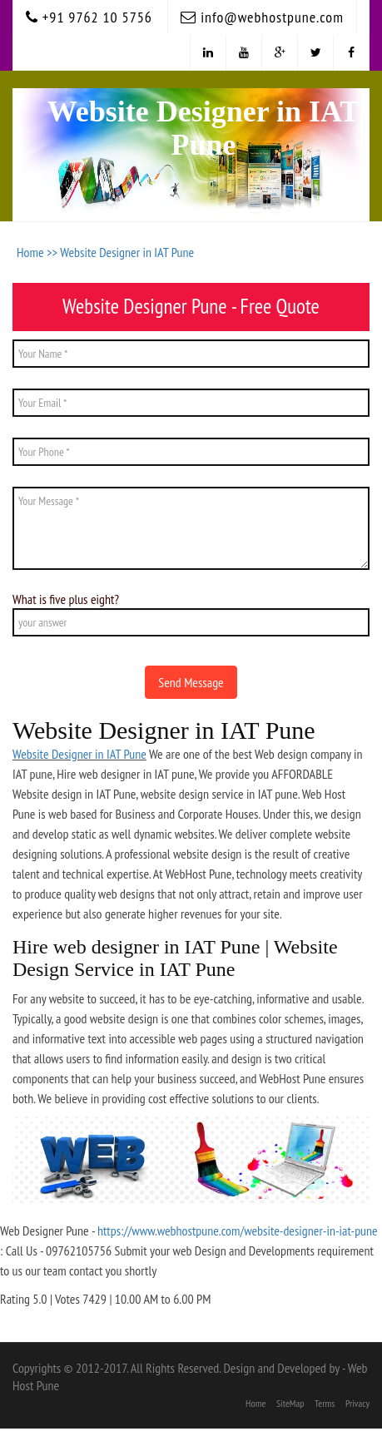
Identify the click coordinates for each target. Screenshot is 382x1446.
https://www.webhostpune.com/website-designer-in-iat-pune (237, 1230)
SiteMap (290, 1403)
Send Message (190, 682)
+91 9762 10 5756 (89, 17)
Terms (325, 1403)
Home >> (38, 252)
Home (255, 1403)
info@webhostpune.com (262, 17)
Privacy (357, 1403)
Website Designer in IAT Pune (127, 252)
